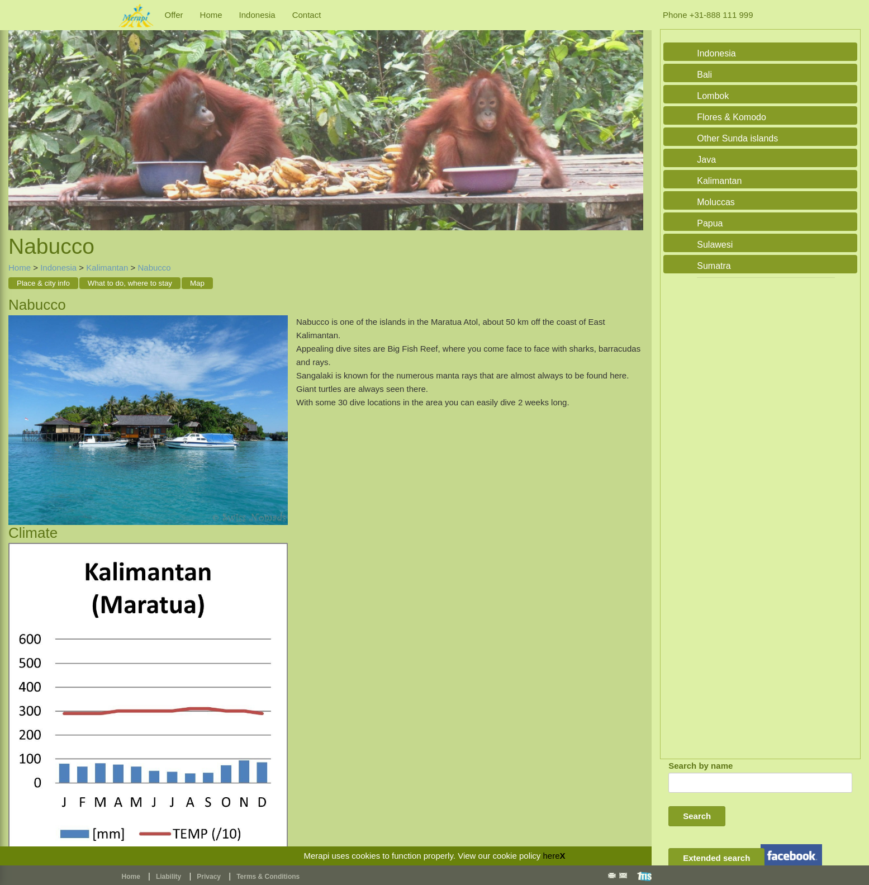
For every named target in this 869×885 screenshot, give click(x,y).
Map (197, 283)
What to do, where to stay (130, 283)
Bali (704, 74)
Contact (306, 15)
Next (632, 118)
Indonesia (257, 15)
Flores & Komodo (731, 117)
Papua (710, 223)
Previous (19, 118)
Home (211, 15)
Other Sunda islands (737, 138)
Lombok (713, 96)
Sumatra (713, 266)
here (551, 855)
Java (706, 159)
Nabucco (153, 267)
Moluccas (716, 202)
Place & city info (43, 283)
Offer (174, 15)
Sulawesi (715, 244)
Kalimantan (107, 267)
